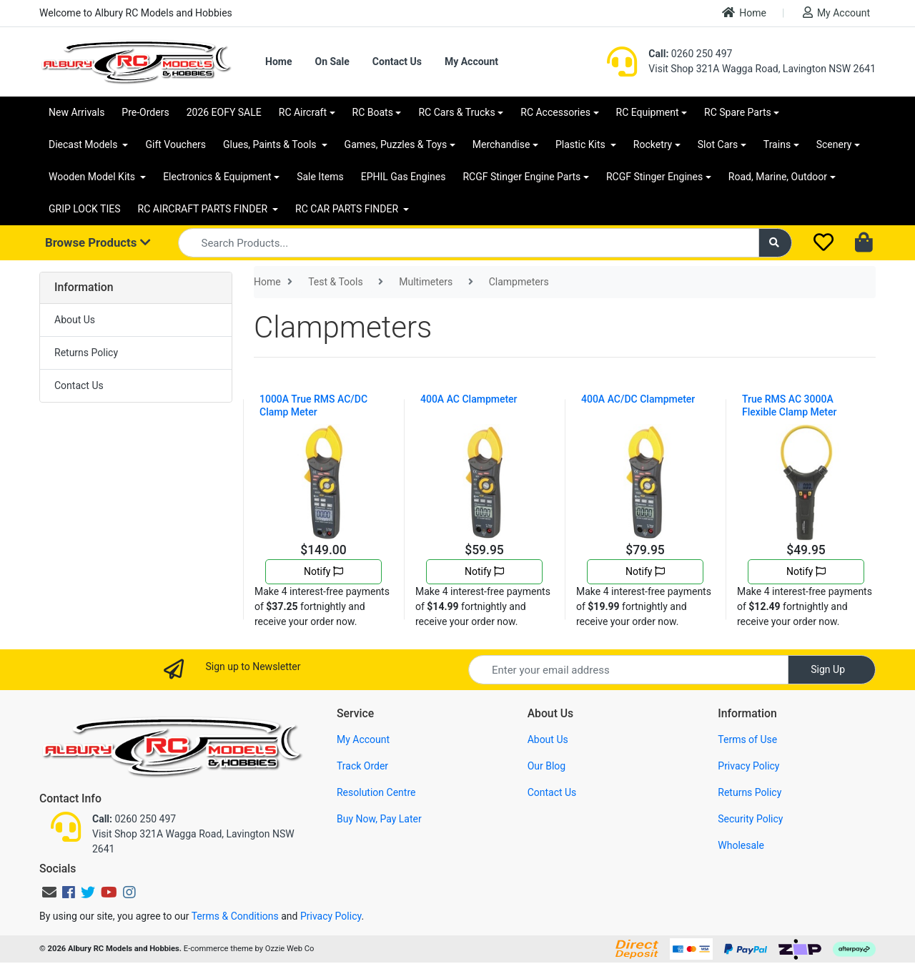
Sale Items (320, 176)
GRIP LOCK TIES (85, 209)
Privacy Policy (748, 766)
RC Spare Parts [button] (737, 112)
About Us (74, 319)
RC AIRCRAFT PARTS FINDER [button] (204, 209)
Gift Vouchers (175, 144)
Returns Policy (86, 352)
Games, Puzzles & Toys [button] (396, 144)
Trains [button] (777, 144)
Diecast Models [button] (84, 144)
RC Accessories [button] (555, 112)
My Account (836, 12)
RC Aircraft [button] (303, 112)
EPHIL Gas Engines (403, 176)
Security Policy (750, 819)
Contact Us (397, 61)
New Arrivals (76, 112)
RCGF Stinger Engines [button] (654, 176)
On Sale (332, 61)
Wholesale (741, 845)
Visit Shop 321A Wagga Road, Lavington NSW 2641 (762, 68)
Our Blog (547, 766)
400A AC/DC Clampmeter (638, 399)
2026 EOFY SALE (224, 112)
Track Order (362, 766)
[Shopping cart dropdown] (865, 243)
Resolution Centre (376, 792)
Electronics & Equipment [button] (217, 176)
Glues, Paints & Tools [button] (271, 144)
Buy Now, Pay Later (379, 819)
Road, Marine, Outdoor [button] (777, 176)
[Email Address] (628, 669)
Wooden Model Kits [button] (93, 176)
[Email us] (49, 892)
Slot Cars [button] (718, 144)
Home (744, 12)
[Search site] (775, 242)
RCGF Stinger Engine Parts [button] (521, 176)
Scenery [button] (834, 144)
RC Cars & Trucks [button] (456, 112)
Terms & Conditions (235, 916)
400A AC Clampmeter (469, 399)
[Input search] (468, 242)
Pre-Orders (145, 112)
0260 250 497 (690, 53)
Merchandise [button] (501, 144)
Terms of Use (747, 739)
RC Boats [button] (372, 112)
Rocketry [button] (652, 144)
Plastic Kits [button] (581, 144)
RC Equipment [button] (647, 112)
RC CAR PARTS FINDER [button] (347, 209)
